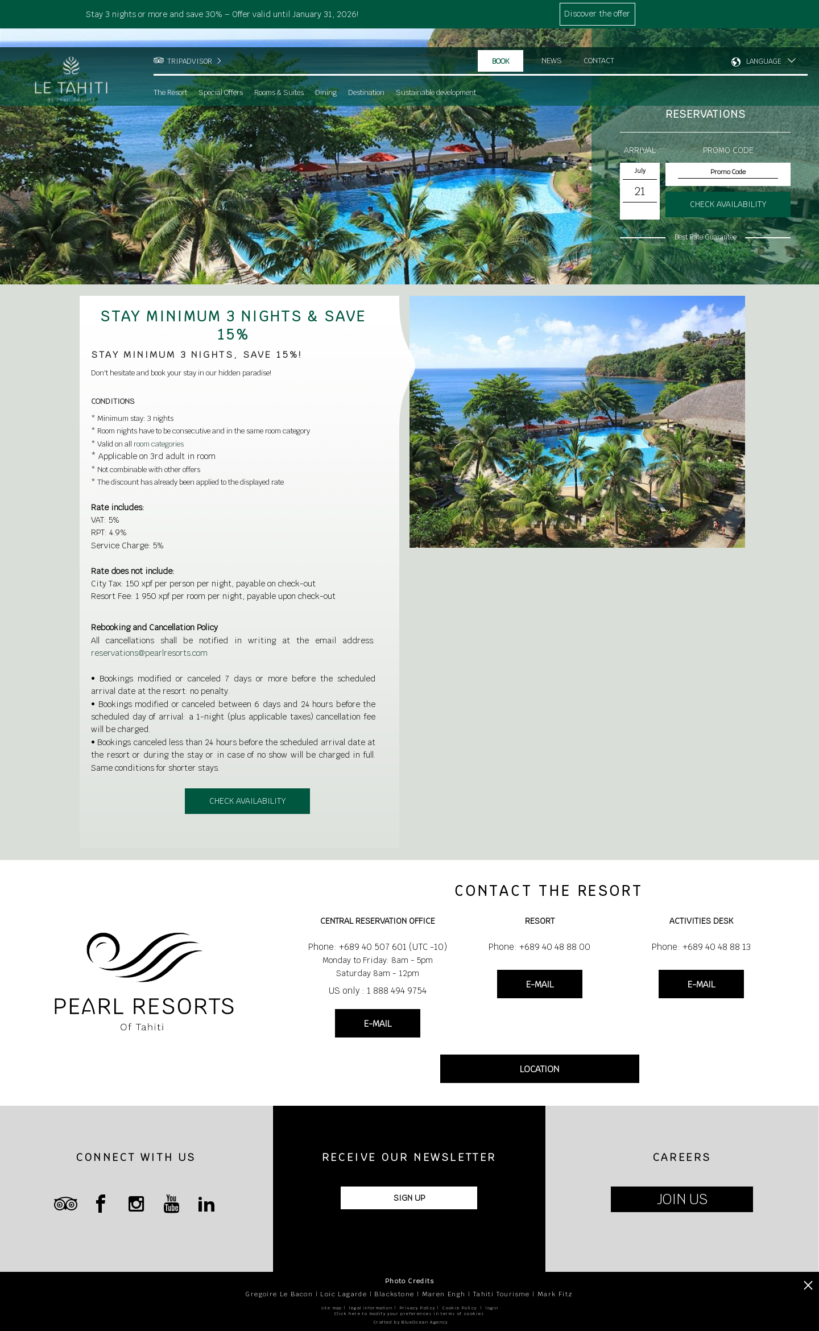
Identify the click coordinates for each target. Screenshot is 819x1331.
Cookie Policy (459, 1308)
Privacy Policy (418, 1308)
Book (500, 43)
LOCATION (539, 1069)
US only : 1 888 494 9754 (378, 990)
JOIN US (682, 1199)
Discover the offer (597, 14)
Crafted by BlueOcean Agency (411, 1322)
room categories (159, 444)
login (492, 1308)
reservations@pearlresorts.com (149, 653)
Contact (600, 42)
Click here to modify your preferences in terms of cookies (409, 1313)
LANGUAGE (763, 42)
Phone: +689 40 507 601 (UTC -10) (377, 946)
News (551, 42)
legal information (370, 1308)
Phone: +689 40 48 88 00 (539, 946)
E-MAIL (377, 1023)
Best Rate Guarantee (706, 237)
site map (331, 1308)
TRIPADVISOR (189, 42)
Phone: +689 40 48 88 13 (701, 946)
